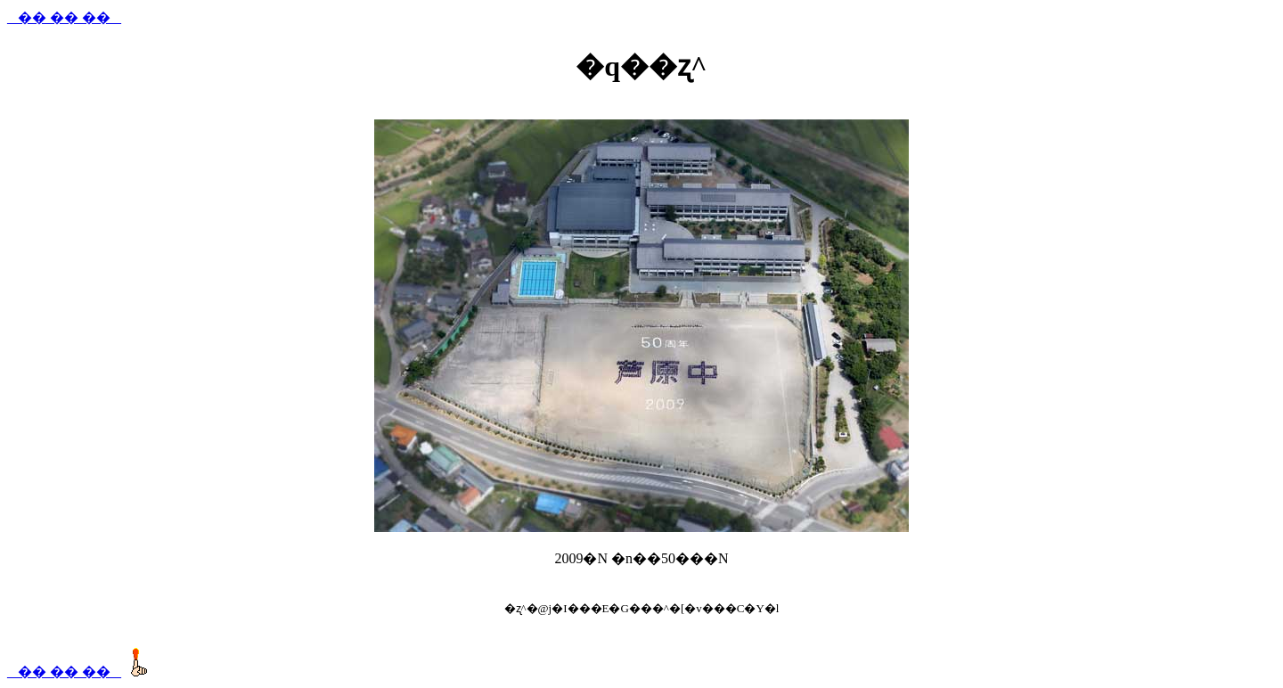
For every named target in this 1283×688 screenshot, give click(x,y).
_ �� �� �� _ (64, 17)
